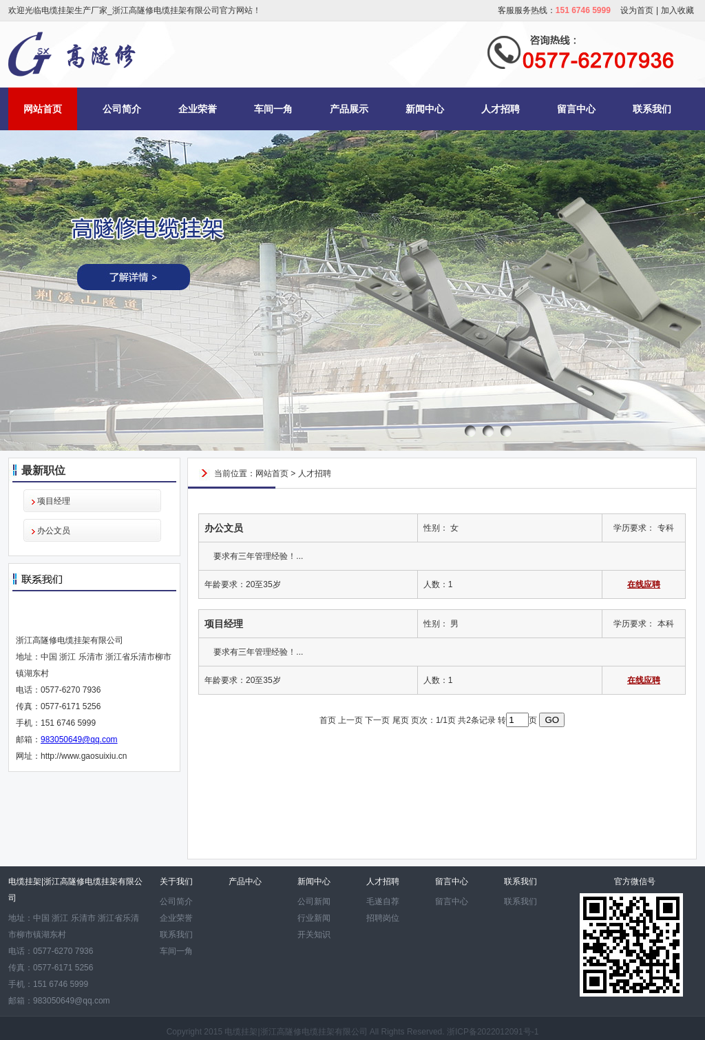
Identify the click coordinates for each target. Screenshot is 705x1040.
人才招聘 (500, 108)
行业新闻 (313, 918)
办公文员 (53, 531)
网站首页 (42, 108)
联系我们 (652, 108)
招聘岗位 (382, 918)
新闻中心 (425, 108)
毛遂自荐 (382, 901)
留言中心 (576, 108)
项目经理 (53, 501)
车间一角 (273, 108)
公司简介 (122, 108)
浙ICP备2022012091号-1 (492, 1032)
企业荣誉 (197, 108)
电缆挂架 (240, 1032)
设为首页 (636, 10)
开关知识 (313, 934)
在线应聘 (643, 584)
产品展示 (349, 108)
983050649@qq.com (79, 739)
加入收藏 (677, 10)
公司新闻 (313, 901)
